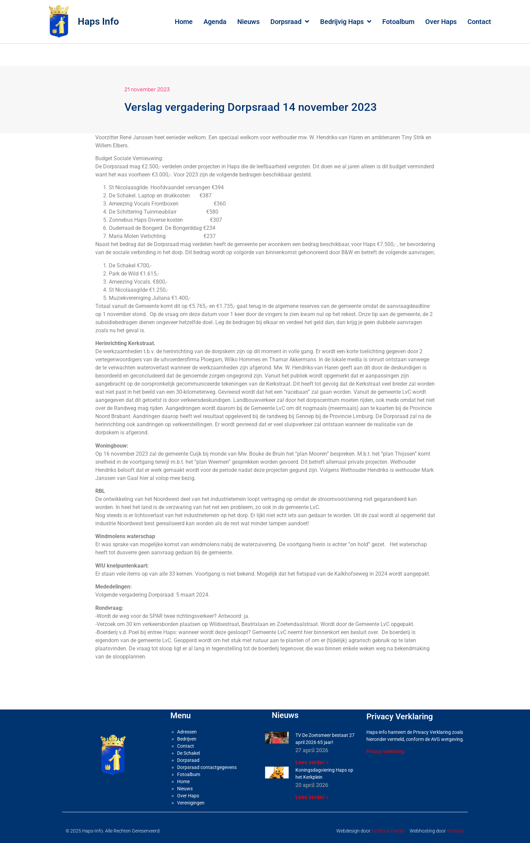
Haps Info (98, 21)
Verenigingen (190, 802)
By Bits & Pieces (388, 831)
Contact (479, 22)
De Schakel (188, 753)
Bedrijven (186, 739)
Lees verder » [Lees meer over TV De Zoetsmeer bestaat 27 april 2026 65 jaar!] (312, 762)
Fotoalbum (398, 22)
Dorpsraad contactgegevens (207, 767)
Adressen (187, 731)
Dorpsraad (289, 21)
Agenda (214, 22)
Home (184, 22)
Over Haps (441, 22)
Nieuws (248, 22)
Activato (455, 831)
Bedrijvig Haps (345, 21)
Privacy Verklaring (385, 751)
